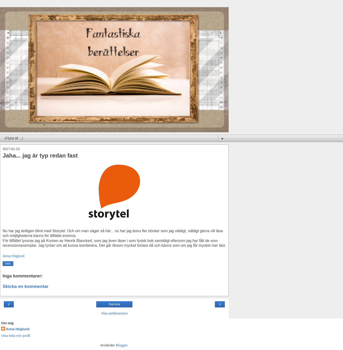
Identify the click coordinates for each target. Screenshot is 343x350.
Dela (8, 263)
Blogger (121, 345)
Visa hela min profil (15, 336)
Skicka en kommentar (25, 286)
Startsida (114, 304)
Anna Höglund (17, 329)
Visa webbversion (114, 313)
